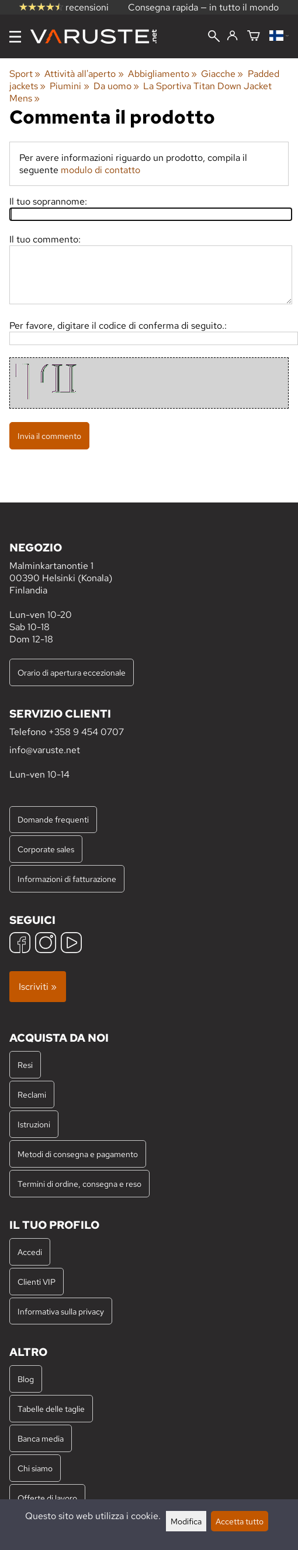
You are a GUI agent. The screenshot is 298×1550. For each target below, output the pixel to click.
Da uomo (116, 86)
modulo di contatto (100, 170)
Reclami (32, 1094)
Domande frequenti (53, 819)
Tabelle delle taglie (51, 1408)
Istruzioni (34, 1124)
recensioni (64, 7)
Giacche (222, 74)
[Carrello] (253, 36)
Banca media (41, 1438)
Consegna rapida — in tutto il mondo (203, 7)
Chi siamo (35, 1468)
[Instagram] (45, 944)
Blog (26, 1378)
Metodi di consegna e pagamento (78, 1153)
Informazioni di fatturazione (67, 878)
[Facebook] (19, 944)
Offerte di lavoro (47, 1497)
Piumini (69, 86)
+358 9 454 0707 (86, 732)
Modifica (186, 1521)
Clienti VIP (37, 1281)
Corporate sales (46, 849)
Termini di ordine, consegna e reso (79, 1183)
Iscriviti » (38, 986)
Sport (24, 74)
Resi (25, 1064)
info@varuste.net (44, 750)
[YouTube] (71, 944)
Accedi (30, 1251)
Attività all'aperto (83, 74)
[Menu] (15, 37)
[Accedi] (232, 36)
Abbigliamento (162, 74)
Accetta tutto (240, 1521)
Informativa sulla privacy (61, 1311)
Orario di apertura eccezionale (72, 672)
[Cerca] (214, 37)
